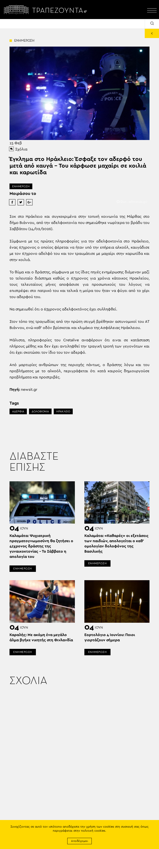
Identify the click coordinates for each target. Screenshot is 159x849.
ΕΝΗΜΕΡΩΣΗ (21, 186)
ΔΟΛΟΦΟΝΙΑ (40, 411)
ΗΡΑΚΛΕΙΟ (63, 411)
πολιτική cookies (93, 830)
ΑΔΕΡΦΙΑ (18, 411)
